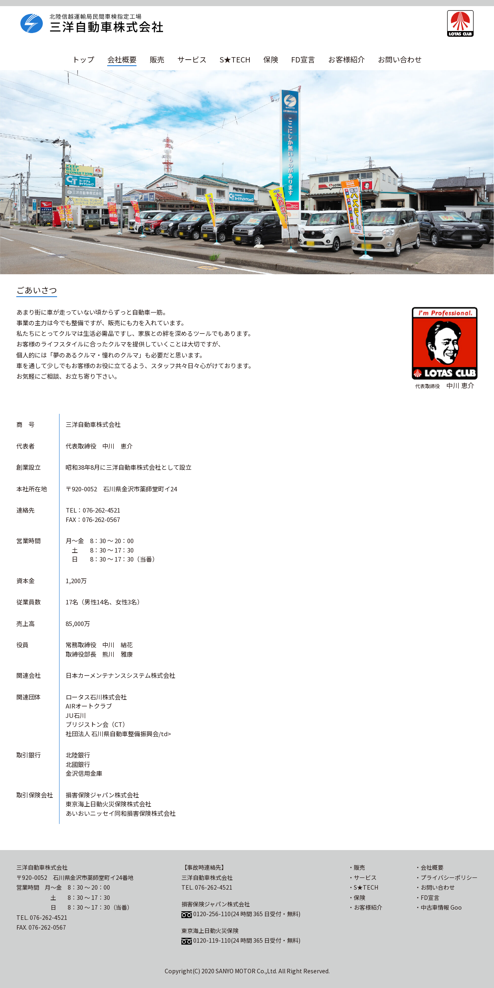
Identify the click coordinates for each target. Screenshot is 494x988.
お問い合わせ (400, 59)
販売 (157, 59)
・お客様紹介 (365, 907)
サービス (192, 59)
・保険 (356, 897)
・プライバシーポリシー (446, 877)
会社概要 (122, 59)
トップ (83, 59)
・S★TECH (363, 887)
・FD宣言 (427, 897)
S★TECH (235, 59)
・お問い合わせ (435, 887)
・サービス (362, 877)
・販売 (356, 867)
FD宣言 (303, 59)
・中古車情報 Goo (438, 907)
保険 (270, 59)
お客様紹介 (346, 59)
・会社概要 (429, 867)
